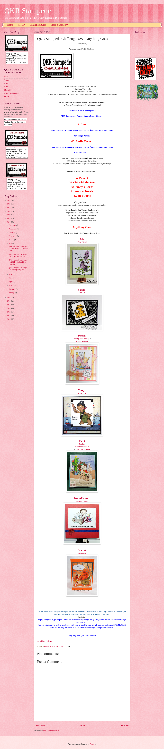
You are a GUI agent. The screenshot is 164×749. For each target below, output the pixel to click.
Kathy (6, 89)
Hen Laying (82, 553)
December (12, 230)
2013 (9, 313)
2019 (9, 219)
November (13, 233)
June (11, 279)
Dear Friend (82, 242)
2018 (9, 223)
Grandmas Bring (82, 341)
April (11, 286)
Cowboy (82, 444)
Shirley (82, 290)
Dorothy (82, 336)
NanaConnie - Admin (11, 96)
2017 (9, 226)
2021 (9, 212)
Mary (81, 390)
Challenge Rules (38, 24)
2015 (9, 305)
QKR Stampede (27, 11)
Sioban (6, 99)
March (11, 290)
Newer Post (39, 725)
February (12, 293)
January (12, 297)
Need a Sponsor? (59, 24)
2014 (9, 309)
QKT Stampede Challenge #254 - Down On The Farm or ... (19, 253)
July (10, 248)
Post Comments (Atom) (51, 731)
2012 (9, 316)
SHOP (21, 24)
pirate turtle (82, 393)
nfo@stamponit (82, 158)
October (12, 237)
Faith (6, 79)
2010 (9, 324)
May (11, 282)
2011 (9, 320)
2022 (9, 208)
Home (10, 24)
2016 (9, 302)
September (13, 241)
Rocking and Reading (81, 339)
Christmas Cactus (82, 447)
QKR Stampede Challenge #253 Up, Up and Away (18, 260)
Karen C (7, 85)
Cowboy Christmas (83, 449)
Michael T (7, 92)
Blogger (92, 744)
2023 (9, 205)
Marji (82, 441)
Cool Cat (82, 293)
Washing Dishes (82, 501)
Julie (82, 239)
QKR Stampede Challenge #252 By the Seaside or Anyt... (18, 266)
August (11, 244)
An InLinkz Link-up (44, 641)
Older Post (125, 725)
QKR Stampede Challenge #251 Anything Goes (18, 273)
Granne (6, 82)
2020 (9, 216)
